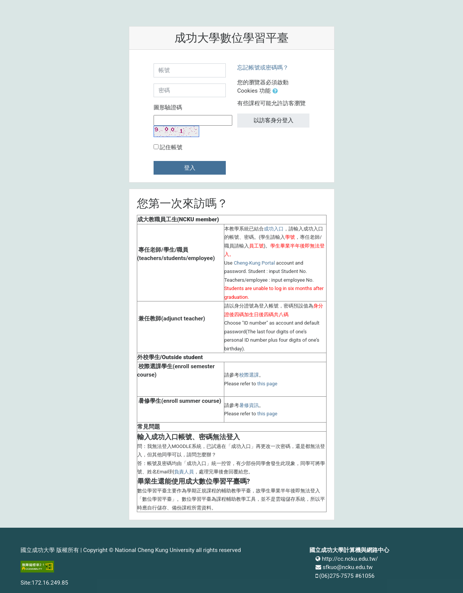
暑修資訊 (249, 405)
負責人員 (184, 472)
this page (267, 383)
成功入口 (274, 229)
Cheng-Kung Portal (254, 263)
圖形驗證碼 (168, 107)
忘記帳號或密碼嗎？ (263, 67)
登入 (189, 167)
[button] (277, 91)
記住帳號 (171, 147)
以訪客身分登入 (273, 120)
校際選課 (249, 375)
